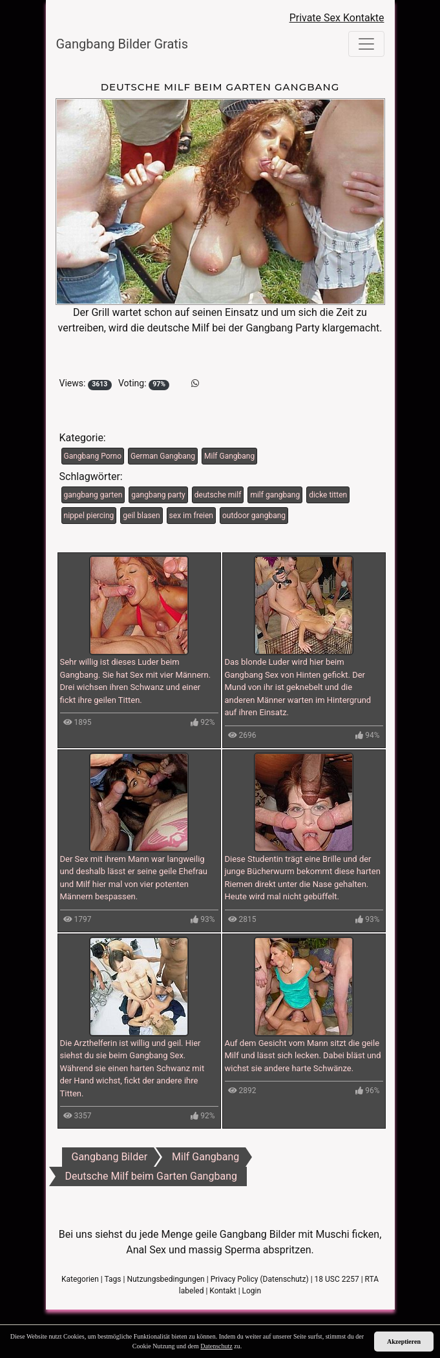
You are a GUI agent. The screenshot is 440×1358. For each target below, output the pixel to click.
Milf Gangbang (229, 456)
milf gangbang (275, 494)
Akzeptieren (404, 1341)
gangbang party (158, 494)
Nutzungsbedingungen (165, 1279)
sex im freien (191, 515)
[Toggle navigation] (366, 44)
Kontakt (222, 1290)
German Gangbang (163, 456)
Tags (113, 1279)
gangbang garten (93, 494)
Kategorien (80, 1279)
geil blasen (141, 515)
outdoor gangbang (254, 515)
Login (252, 1290)
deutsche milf (218, 494)
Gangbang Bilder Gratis (122, 44)
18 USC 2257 (337, 1279)
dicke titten (328, 494)
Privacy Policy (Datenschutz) (260, 1279)
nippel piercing (89, 515)
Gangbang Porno (93, 456)
